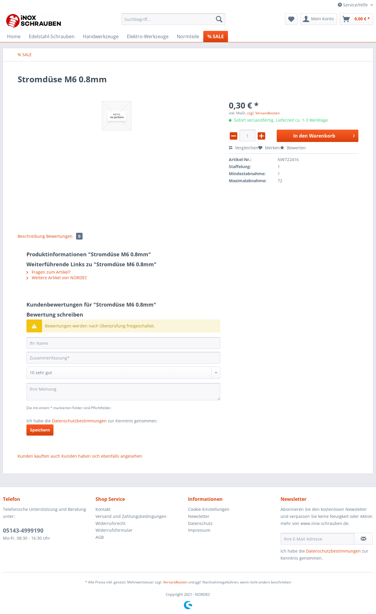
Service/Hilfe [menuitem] (353, 5)
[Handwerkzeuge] (101, 36)
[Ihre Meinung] (123, 391)
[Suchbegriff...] (173, 19)
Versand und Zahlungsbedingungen (131, 516)
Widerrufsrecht (110, 523)
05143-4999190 (23, 530)
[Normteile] (188, 36)
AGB (99, 537)
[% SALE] (215, 36)
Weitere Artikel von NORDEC (56, 277)
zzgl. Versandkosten (263, 113)
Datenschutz (200, 523)
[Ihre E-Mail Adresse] (318, 539)
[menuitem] (173, 22)
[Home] (14, 36)
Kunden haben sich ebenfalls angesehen (101, 456)
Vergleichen (243, 147)
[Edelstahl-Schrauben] (52, 36)
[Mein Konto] (318, 19)
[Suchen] (219, 19)
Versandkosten (175, 582)
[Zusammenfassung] (123, 358)
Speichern (40, 430)
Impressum (199, 530)
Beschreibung (31, 236)
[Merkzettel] (291, 19)
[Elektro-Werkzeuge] (148, 36)
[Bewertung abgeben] (123, 373)
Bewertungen (64, 236)
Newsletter (198, 516)
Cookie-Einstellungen (208, 509)
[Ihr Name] (123, 343)
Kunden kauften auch (39, 456)
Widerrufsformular (113, 530)
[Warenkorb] (356, 19)
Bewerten (293, 147)
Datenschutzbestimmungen (79, 421)
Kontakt (102, 509)
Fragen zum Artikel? (48, 272)
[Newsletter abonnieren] (363, 539)
